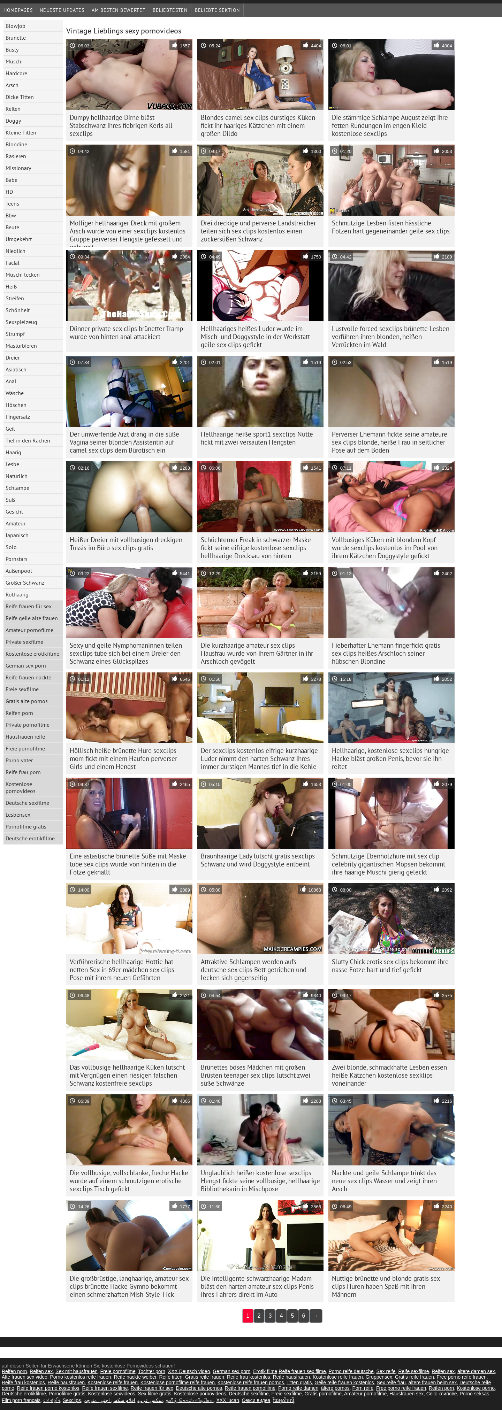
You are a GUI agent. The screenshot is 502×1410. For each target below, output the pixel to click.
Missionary (18, 167)
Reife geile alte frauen (32, 618)
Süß (10, 499)
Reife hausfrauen (291, 1377)
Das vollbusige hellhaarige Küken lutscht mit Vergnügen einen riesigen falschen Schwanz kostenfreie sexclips (127, 1075)
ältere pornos (335, 1388)
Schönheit (18, 310)
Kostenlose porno (476, 1388)
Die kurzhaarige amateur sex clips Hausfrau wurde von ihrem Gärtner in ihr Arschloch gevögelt (257, 653)
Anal (11, 381)
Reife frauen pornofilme (250, 1388)
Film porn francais (21, 1400)
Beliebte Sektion (217, 10)
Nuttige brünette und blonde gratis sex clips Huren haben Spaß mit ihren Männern (386, 1286)
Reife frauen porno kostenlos (48, 1388)
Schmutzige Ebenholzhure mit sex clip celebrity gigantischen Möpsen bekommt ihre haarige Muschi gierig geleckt (388, 864)
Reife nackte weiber (135, 1377)
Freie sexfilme (22, 689)
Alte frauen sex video (24, 1377)
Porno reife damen (298, 1388)
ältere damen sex (476, 1371)
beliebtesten (170, 10)
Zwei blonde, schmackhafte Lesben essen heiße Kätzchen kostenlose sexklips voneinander (389, 1075)
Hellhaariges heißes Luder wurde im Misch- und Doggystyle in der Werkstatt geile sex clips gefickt (255, 336)
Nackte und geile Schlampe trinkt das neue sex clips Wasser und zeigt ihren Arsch (384, 1181)
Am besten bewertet (119, 10)
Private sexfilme (24, 641)
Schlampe (17, 487)
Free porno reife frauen (462, 1377)
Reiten (13, 108)
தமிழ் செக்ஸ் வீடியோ (190, 1400)
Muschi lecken (23, 274)
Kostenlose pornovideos (21, 787)
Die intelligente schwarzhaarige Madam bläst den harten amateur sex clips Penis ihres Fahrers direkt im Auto (257, 1286)
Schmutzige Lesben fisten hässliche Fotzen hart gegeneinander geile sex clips (391, 227)
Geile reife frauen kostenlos (344, 1382)
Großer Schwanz (25, 582)
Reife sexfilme (413, 1371)
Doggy (13, 120)
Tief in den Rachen (28, 440)
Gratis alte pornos (27, 701)
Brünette (16, 37)
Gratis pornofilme (323, 1393)
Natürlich (17, 475)
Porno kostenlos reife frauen (80, 1377)
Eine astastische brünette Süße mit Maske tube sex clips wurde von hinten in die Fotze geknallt (128, 864)
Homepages (17, 10)
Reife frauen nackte (28, 677)
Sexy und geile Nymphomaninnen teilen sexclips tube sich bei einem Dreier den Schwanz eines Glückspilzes (126, 653)
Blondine (16, 144)
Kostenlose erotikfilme (32, 653)
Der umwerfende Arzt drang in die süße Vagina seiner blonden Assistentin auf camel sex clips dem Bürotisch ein (124, 442)
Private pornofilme (28, 724)
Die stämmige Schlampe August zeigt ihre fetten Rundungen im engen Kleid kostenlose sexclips (390, 125)
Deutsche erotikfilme (30, 838)
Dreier (13, 357)
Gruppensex (379, 1377)
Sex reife (385, 1371)
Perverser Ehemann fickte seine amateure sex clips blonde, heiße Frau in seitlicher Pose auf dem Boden (389, 442)
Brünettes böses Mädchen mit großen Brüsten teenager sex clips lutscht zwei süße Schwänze (255, 1075)
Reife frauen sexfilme (105, 1388)
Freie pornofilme (25, 748)
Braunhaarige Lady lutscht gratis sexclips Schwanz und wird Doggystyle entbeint (258, 860)
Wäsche (15, 393)
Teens (12, 203)
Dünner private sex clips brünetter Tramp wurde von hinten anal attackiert (126, 332)
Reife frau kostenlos (248, 1377)
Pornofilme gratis (26, 826)
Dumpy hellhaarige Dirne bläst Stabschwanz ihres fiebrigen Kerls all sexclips (121, 125)
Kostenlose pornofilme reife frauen (177, 1382)
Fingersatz (18, 416)
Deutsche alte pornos (199, 1388)
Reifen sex (41, 1371)
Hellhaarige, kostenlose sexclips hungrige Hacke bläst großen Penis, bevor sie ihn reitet (390, 758)
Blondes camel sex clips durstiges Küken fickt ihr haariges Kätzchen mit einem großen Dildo (258, 125)
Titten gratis (299, 1382)
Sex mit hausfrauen (76, 1371)
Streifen (15, 298)
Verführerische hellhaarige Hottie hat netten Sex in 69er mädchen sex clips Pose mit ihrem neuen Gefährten (122, 969)
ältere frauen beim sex (433, 1382)
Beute (12, 227)
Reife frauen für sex (29, 606)
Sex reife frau (391, 1382)
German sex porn (26, 665)
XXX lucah (227, 1400)
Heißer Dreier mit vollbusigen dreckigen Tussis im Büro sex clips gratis (126, 544)
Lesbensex (18, 814)
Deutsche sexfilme (27, 802)
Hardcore (16, 73)
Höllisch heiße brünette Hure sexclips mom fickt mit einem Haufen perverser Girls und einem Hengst (123, 758)
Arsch (12, 85)
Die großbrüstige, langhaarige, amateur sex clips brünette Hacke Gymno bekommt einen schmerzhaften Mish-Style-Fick (129, 1286)
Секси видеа (256, 1400)
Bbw (11, 215)
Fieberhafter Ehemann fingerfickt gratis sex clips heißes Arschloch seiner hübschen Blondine (386, 653)
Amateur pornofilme (29, 629)
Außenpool (19, 570)
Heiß (11, 286)
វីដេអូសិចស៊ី (283, 1400)
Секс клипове (441, 1393)
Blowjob (15, 25)
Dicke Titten (20, 96)
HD (9, 191)
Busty (12, 49)
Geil (10, 428)
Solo (11, 547)
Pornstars (17, 558)
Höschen (16, 404)
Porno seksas (474, 1393)
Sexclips (72, 1400)
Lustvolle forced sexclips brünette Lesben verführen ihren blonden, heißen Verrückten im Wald (390, 336)
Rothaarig (17, 594)
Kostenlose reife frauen (338, 1377)
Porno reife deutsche (350, 1371)
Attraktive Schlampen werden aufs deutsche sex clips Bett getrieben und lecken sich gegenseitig (253, 969)
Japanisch (17, 535)
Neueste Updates (62, 10)
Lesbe (12, 464)
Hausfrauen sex (406, 1393)
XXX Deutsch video (189, 1371)
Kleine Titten (21, 132)
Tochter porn (151, 1371)
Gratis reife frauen (204, 1377)
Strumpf (15, 333)
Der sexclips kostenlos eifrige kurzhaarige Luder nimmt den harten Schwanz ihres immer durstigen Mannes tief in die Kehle (259, 758)
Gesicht (14, 511)
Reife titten (170, 1377)
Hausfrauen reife (25, 736)
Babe (11, 179)
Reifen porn (19, 712)
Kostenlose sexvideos (111, 1393)
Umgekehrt (19, 239)
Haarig (13, 452)
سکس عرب (150, 1400)
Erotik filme (265, 1371)
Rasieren (16, 156)
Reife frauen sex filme (302, 1371)
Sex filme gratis (155, 1393)
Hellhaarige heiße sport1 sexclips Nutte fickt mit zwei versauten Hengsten (257, 438)
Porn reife (363, 1388)
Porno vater (19, 760)
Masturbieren (21, 345)
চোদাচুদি (51, 1400)
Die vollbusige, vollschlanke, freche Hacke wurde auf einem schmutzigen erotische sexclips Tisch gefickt (129, 1181)
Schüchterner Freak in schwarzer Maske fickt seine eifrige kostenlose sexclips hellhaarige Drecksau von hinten (256, 548)
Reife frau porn (23, 772)
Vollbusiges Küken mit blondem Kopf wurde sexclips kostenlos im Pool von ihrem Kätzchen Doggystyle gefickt (385, 548)
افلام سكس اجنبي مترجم (110, 1400)
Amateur (15, 523)
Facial (13, 262)
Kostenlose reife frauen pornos (251, 1382)
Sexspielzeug (21, 321)
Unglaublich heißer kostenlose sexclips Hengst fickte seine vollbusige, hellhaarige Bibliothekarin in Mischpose (260, 1181)
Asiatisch (16, 369)
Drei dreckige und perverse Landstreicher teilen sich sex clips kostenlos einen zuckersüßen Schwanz (258, 231)
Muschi (14, 61)
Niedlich (15, 250)
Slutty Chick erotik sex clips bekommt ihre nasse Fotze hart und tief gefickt (390, 965)
